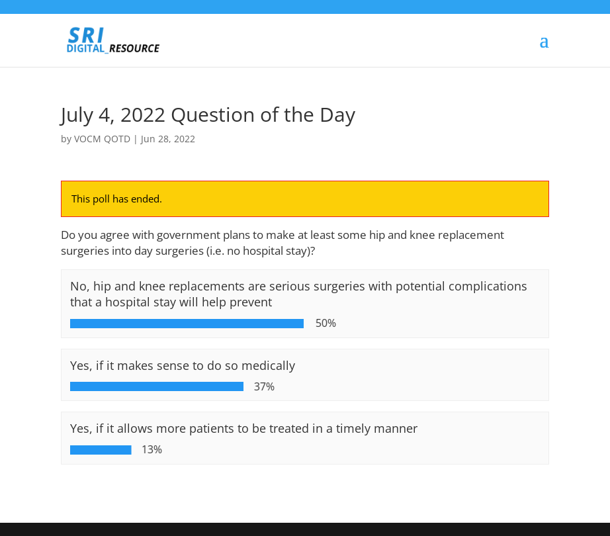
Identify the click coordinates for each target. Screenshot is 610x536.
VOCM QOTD (102, 138)
